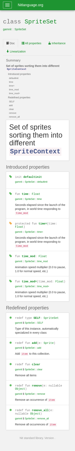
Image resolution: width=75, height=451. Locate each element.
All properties (31, 42)
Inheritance (57, 42)
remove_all (40, 406)
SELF (36, 315)
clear (36, 360)
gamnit (7, 28)
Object (20, 385)
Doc (10, 42)
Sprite (49, 339)
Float (36, 192)
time (25, 192)
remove (37, 381)
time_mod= (29, 278)
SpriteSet (41, 21)
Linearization (16, 51)
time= (43, 221)
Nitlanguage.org (30, 5)
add (34, 339)
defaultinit (32, 175)
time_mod (28, 254)
